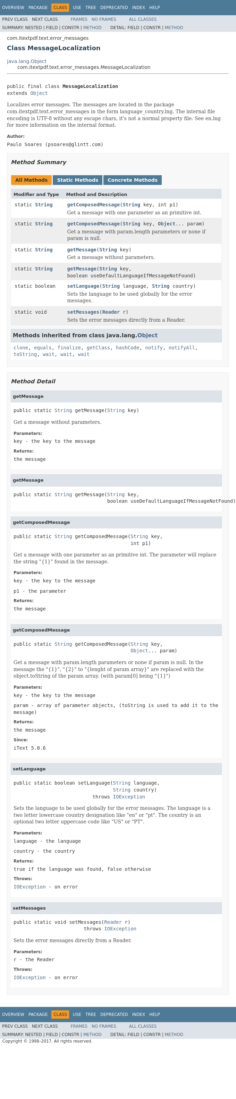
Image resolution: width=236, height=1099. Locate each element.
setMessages (83, 312)
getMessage (81, 249)
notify (154, 347)
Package (38, 7)
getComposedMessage (93, 204)
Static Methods (77, 180)
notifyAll (182, 347)
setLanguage (83, 286)
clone (21, 347)
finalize (69, 347)
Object (39, 93)
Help (154, 7)
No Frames (104, 19)
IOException (129, 796)
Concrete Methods (133, 180)
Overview (13, 7)
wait (48, 354)
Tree (90, 7)
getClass (98, 347)
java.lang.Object (27, 61)
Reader (111, 312)
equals (43, 347)
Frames (78, 19)
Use (77, 7)
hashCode (127, 347)
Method (92, 27)
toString (25, 354)
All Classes (143, 19)
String (44, 204)
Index (138, 7)
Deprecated (114, 7)
